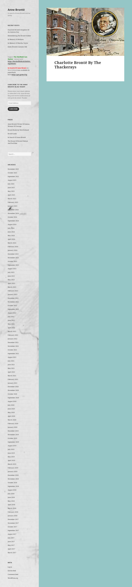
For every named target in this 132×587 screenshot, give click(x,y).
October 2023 (12, 261)
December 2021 (13, 342)
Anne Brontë (16, 9)
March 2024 (12, 243)
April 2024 (11, 239)
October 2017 (12, 527)
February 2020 (13, 424)
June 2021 (11, 365)
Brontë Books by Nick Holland (18, 130)
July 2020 (11, 405)
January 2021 (12, 383)
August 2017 (12, 534)
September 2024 (13, 221)
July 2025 (11, 184)
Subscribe (13, 109)
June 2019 (11, 453)
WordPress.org (13, 578)
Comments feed (13, 574)
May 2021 (11, 368)
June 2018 (11, 497)
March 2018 (12, 508)
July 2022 (11, 317)
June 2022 (11, 320)
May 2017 (11, 545)
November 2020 (13, 390)
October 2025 (12, 173)
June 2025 (11, 188)
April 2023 (11, 283)
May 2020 (11, 412)
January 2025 (12, 206)
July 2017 (11, 538)
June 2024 (11, 232)
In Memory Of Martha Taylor (18, 43)
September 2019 (13, 442)
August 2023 (12, 269)
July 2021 (11, 361)
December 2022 (13, 298)
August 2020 (12, 401)
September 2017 (13, 530)
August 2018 (12, 490)
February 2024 (13, 247)
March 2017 (12, 553)
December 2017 (13, 519)
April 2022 (11, 328)
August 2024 (12, 224)
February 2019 (13, 468)
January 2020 (12, 427)
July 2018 (11, 494)
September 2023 (13, 265)
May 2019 (11, 457)
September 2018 (13, 486)
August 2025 (12, 180)
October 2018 (12, 483)
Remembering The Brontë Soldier (19, 36)
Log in (10, 567)
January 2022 (12, 339)
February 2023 (13, 291)
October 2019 (12, 438)
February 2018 (13, 512)
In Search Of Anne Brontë (17, 137)
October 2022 (12, 306)
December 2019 (13, 431)
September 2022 (13, 309)
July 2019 (11, 449)
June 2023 (11, 276)
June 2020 (11, 409)
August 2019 (12, 446)
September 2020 (13, 398)
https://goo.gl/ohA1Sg (19, 75)
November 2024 (13, 213)
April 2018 (11, 505)
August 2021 (12, 357)
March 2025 (12, 199)
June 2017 (11, 541)
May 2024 (11, 236)
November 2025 (13, 169)
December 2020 (13, 387)
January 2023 (12, 294)
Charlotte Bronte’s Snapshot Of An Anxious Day (18, 31)
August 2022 (12, 313)
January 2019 (12, 471)
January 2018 (12, 516)
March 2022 (12, 331)
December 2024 (13, 210)
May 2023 (11, 280)
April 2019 (11, 460)
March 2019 (12, 464)
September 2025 (13, 176)
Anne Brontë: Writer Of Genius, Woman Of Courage (19, 125)
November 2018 (13, 479)
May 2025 (11, 191)
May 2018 (11, 501)
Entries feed (12, 571)
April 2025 (11, 195)
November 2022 (13, 302)
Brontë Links (12, 134)
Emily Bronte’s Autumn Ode (17, 47)
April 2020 (11, 416)
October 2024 (12, 217)
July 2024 (11, 228)
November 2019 (13, 435)
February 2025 (13, 202)
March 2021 (12, 376)
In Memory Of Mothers (16, 39)
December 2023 (13, 254)
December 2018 (13, 475)
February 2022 (13, 335)
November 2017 (13, 523)
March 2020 (12, 420)
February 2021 (13, 379)
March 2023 (12, 287)
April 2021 (11, 372)
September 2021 (13, 353)
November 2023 (13, 258)
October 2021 (12, 350)
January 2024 (12, 250)
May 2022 (11, 324)
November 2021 (13, 346)
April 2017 (11, 549)
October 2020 (12, 394)
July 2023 (11, 272)
